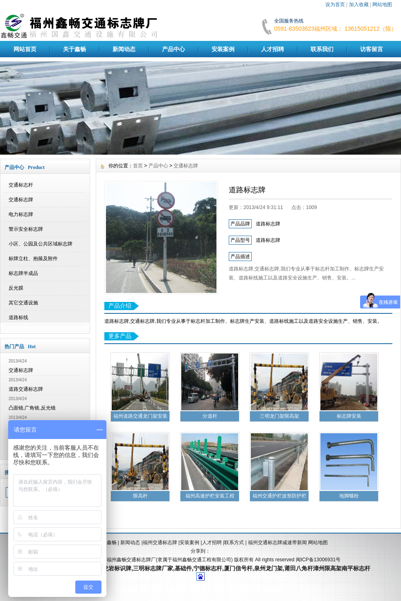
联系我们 (322, 49)
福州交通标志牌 (160, 542)
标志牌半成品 (23, 273)
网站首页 (25, 49)
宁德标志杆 (208, 568)
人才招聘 (272, 49)
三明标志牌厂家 (153, 568)
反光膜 (16, 288)
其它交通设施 (23, 303)
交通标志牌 (21, 200)
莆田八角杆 (298, 568)
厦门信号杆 (238, 568)
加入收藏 (359, 4)
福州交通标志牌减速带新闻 (278, 542)
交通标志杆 (21, 185)
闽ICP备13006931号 (318, 560)
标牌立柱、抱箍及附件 (33, 258)
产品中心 (173, 49)
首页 (138, 166)
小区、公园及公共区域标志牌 (40, 244)
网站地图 (382, 4)
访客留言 (371, 49)
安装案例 (223, 49)
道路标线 (18, 317)
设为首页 (335, 4)
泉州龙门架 (268, 568)
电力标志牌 (21, 214)
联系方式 (234, 542)
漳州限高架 (327, 568)
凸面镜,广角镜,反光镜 (32, 408)
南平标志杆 (356, 568)
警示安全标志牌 (26, 229)
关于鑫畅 (74, 49)
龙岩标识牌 (117, 568)
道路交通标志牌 (26, 389)
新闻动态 (124, 49)
